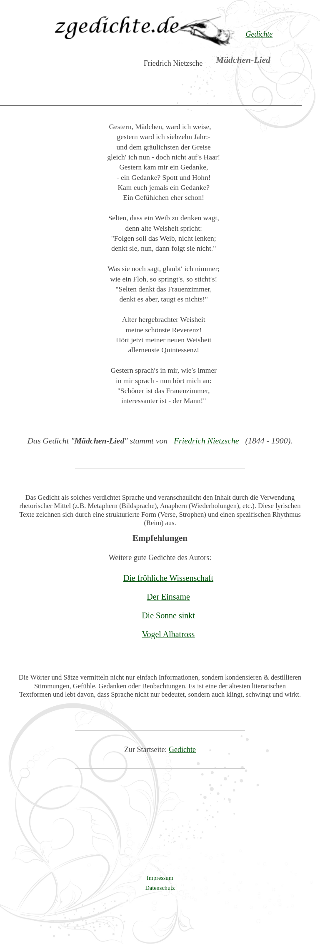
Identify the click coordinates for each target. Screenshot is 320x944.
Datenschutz (160, 887)
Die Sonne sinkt (168, 615)
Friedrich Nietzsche (206, 440)
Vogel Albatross (168, 634)
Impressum (160, 877)
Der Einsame (168, 596)
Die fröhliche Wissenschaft (168, 578)
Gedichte (182, 749)
